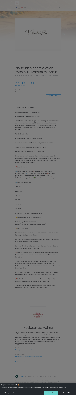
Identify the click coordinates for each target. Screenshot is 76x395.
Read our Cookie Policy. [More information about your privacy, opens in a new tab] (10, 390)
